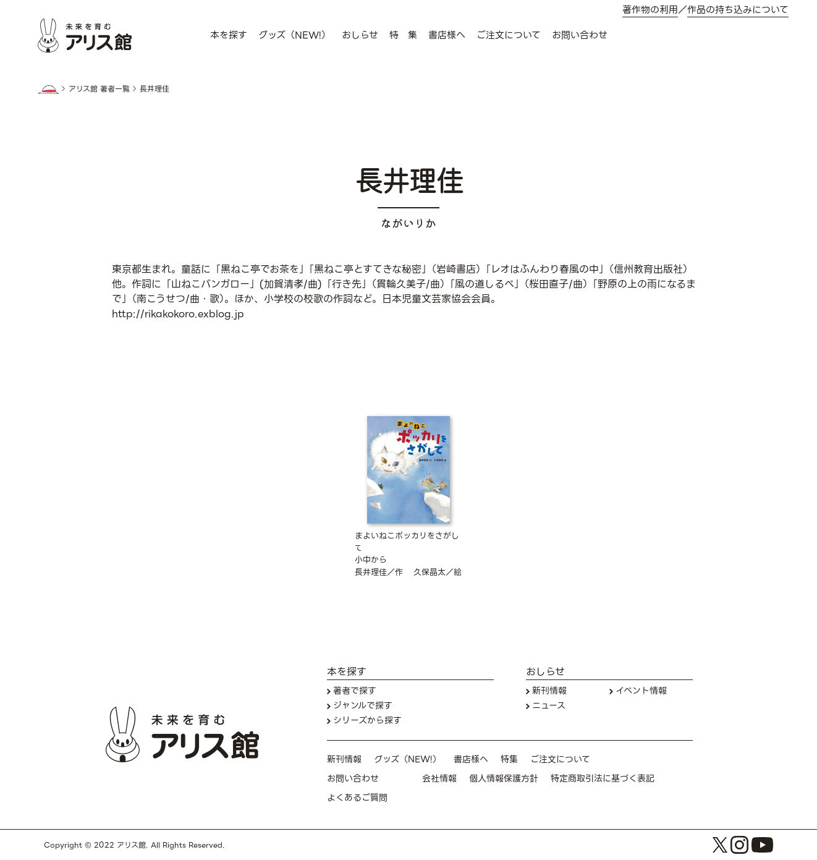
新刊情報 (549, 690)
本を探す (228, 35)
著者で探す (354, 690)
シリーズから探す (367, 720)
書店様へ (446, 35)
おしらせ (360, 35)
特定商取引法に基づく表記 (602, 778)
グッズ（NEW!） (294, 35)
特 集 (403, 35)
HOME (48, 89)
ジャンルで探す (362, 705)
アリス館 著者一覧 (99, 89)
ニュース (548, 705)
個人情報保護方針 (503, 778)
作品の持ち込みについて (738, 10)
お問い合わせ (579, 35)
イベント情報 (641, 690)
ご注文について (508, 35)
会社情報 (439, 778)
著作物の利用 (650, 10)
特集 (509, 759)
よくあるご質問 (357, 797)
